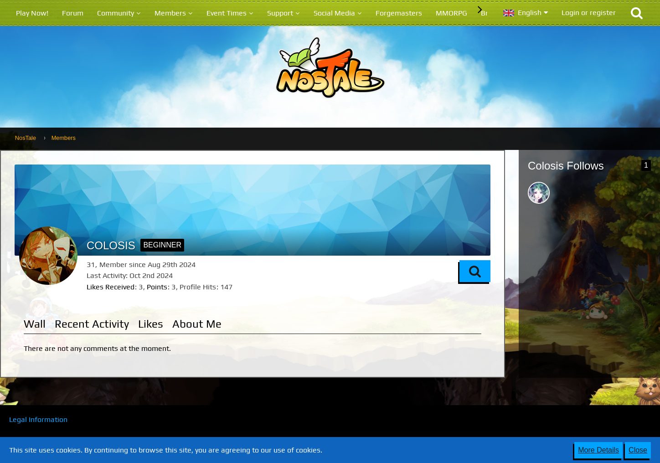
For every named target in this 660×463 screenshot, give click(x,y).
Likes (150, 324)
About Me (197, 324)
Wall (35, 324)
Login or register (589, 12)
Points (157, 287)
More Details (598, 450)
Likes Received (110, 287)
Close (638, 450)
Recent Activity (92, 324)
